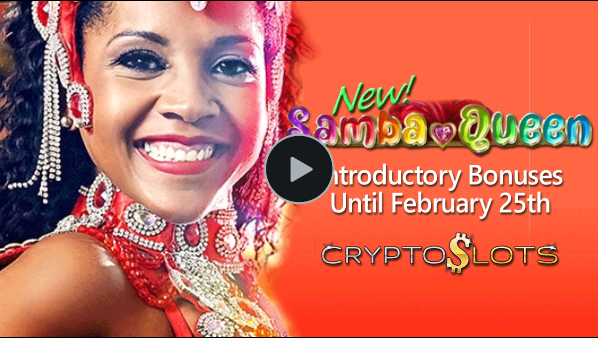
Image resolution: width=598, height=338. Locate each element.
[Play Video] (299, 169)
